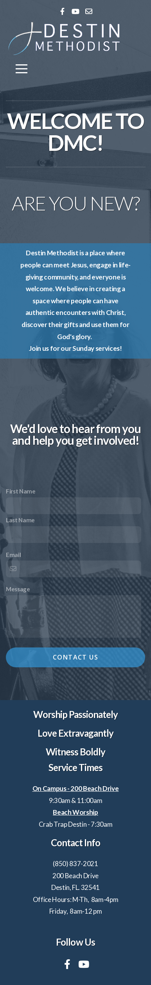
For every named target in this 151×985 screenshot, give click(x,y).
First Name (21, 491)
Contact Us (75, 657)
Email (13, 554)
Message (18, 588)
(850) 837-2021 (75, 863)
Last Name (20, 519)
